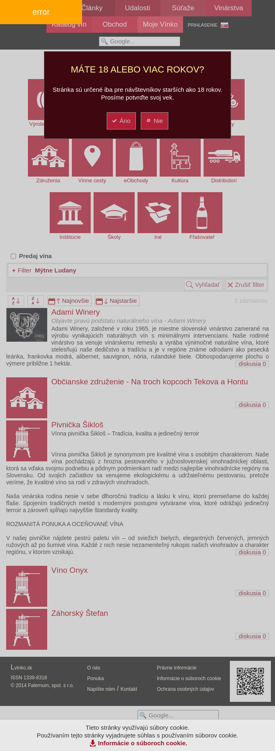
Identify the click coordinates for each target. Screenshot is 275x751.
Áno (121, 120)
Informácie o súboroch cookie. (143, 743)
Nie (154, 120)
